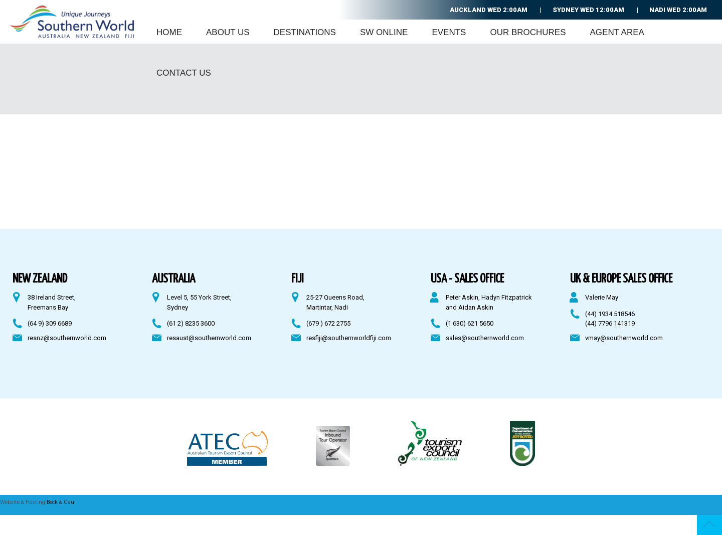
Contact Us (183, 73)
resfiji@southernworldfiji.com (348, 338)
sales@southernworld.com (485, 338)
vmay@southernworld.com (624, 338)
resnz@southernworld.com (67, 338)
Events (449, 32)
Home (169, 32)
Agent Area (617, 32)
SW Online (384, 32)
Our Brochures (528, 32)
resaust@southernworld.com (209, 338)
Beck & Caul (61, 502)
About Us (228, 32)
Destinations (305, 32)
